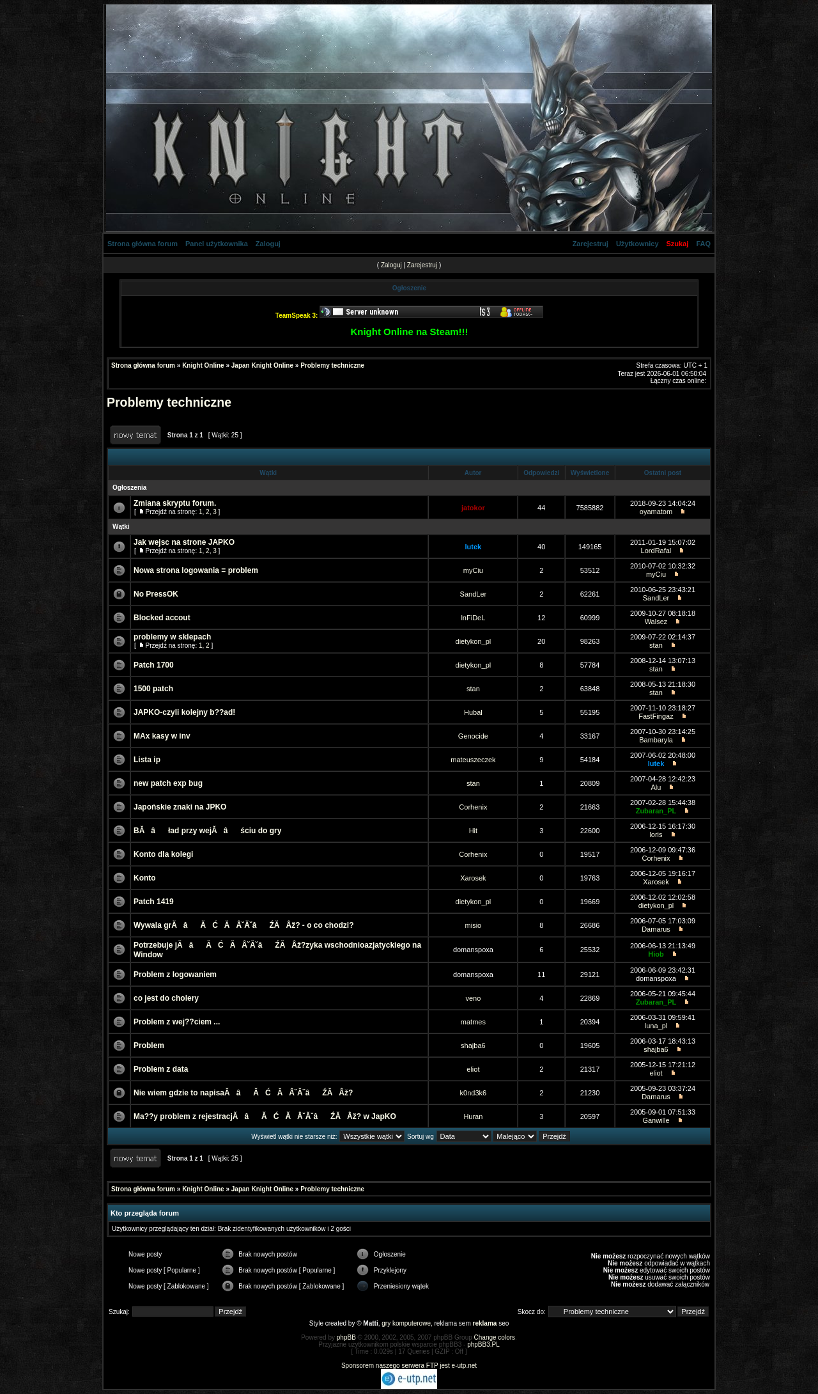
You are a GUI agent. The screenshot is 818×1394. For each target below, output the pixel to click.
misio (473, 925)
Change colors (494, 1337)
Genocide (473, 736)
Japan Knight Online (262, 365)
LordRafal (656, 550)
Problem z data (161, 1069)
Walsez (656, 621)
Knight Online (203, 365)
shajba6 (473, 1045)
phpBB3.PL (483, 1344)
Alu (656, 787)
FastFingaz (655, 716)
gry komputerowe (406, 1323)
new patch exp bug (168, 783)
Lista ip (147, 759)
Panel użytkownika (216, 243)
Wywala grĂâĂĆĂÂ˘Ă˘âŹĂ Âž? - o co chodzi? (243, 925)
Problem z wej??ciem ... (177, 1021)
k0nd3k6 (473, 1093)
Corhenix (473, 807)
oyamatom (656, 511)
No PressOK (156, 594)
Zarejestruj (590, 243)
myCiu (473, 570)
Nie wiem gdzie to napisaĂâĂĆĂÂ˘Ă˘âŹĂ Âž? (243, 1092)
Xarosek (473, 878)
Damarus (656, 929)
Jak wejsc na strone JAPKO (184, 542)
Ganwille (655, 1120)
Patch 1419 (154, 901)
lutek (473, 547)
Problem (149, 1045)
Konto (145, 877)
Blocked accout (162, 617)
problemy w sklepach (172, 636)
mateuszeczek (473, 760)
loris (655, 834)
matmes (473, 1022)
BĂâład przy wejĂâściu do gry (207, 830)
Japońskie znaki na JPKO (180, 807)
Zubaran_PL (656, 811)
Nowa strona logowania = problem (196, 570)
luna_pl (656, 1026)
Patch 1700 (154, 665)
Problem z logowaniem (175, 974)
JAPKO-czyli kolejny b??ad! (184, 712)
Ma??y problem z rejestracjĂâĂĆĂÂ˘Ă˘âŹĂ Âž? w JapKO (265, 1116)
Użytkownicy (637, 243)
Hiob (655, 954)
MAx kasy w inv (162, 736)
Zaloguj (268, 243)
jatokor (473, 508)
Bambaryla (656, 740)
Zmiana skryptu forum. (175, 503)
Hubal (473, 712)
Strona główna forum (142, 243)
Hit (473, 830)
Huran (472, 1116)
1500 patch (153, 688)
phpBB (346, 1337)
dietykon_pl (473, 641)
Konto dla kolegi (163, 854)
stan (656, 645)
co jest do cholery (166, 998)
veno (473, 998)
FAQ (703, 243)
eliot (473, 1069)
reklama (485, 1323)
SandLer (473, 594)
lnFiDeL (473, 618)
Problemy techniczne (332, 365)
